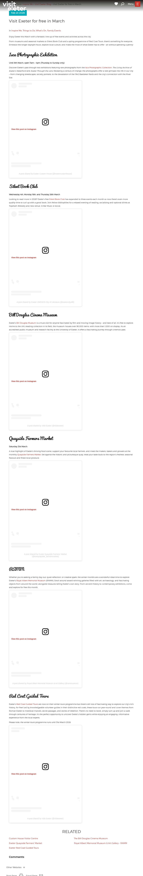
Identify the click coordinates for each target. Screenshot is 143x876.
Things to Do (29, 30)
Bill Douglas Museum (26, 323)
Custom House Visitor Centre (23, 838)
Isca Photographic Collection (98, 67)
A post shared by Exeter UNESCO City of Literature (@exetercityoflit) (45, 302)
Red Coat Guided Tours (27, 704)
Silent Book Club (57, 199)
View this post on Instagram (23, 129)
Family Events (54, 30)
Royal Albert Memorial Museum (31, 580)
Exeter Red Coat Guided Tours (24, 848)
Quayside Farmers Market (29, 454)
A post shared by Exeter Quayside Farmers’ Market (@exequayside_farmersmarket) (45, 555)
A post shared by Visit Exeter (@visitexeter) (45, 426)
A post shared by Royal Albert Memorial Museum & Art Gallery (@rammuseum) (45, 683)
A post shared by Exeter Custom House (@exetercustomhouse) (45, 174)
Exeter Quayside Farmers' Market (25, 843)
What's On (41, 30)
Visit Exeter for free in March (37, 21)
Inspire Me (16, 30)
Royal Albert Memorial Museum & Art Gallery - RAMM (100, 843)
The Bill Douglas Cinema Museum (91, 838)
